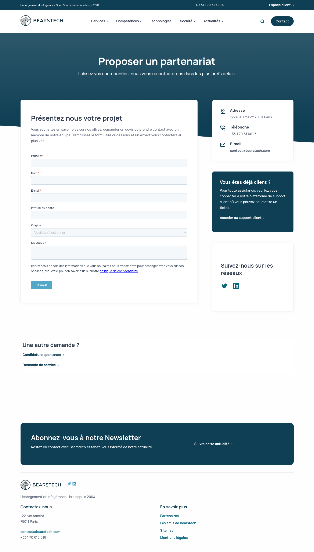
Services (98, 21)
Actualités (211, 21)
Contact (282, 21)
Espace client (280, 5)
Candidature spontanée (42, 354)
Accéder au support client (240, 217)
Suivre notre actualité (212, 443)
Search (263, 21)
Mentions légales (174, 537)
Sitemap (167, 530)
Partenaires (169, 515)
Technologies (161, 21)
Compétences (127, 21)
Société (186, 21)
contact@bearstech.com (250, 150)
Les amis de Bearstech (178, 523)
